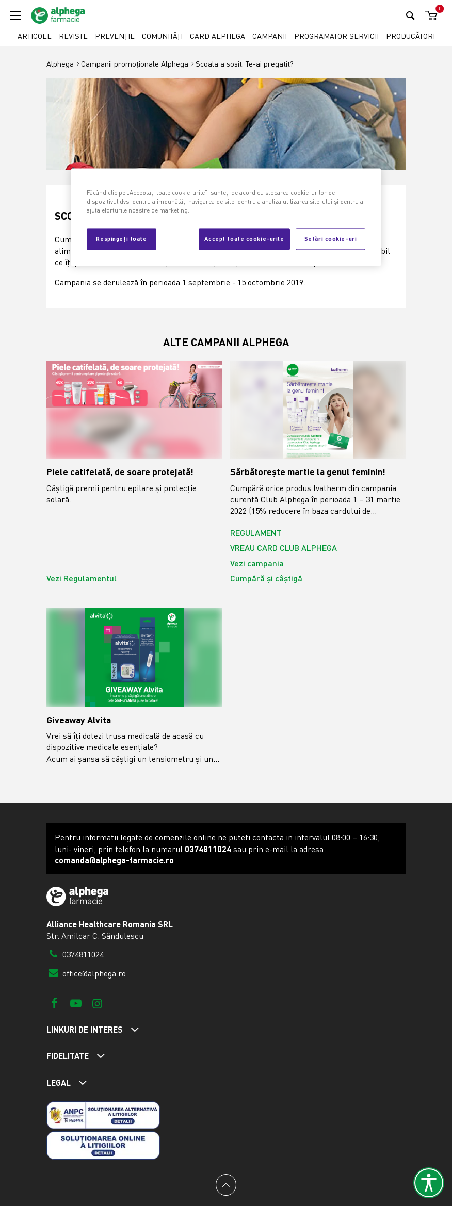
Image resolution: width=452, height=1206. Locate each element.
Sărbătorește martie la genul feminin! (307, 472)
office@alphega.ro (86, 973)
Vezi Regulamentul (81, 578)
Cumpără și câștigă (266, 578)
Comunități (162, 35)
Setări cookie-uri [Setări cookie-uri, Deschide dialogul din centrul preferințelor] (330, 238)
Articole (35, 35)
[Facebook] (54, 1003)
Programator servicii (336, 35)
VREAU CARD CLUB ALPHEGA (283, 547)
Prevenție (115, 35)
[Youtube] (76, 1003)
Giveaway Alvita (78, 720)
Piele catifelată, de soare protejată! (119, 472)
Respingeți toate (121, 238)
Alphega (60, 63)
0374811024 (75, 954)
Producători (410, 35)
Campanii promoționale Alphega (134, 63)
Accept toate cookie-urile (244, 238)
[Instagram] (97, 1003)
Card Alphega (217, 35)
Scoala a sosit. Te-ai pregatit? (245, 63)
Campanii (269, 35)
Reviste (73, 35)
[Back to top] (226, 1185)
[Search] (410, 15)
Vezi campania (257, 563)
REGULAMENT (256, 532)
